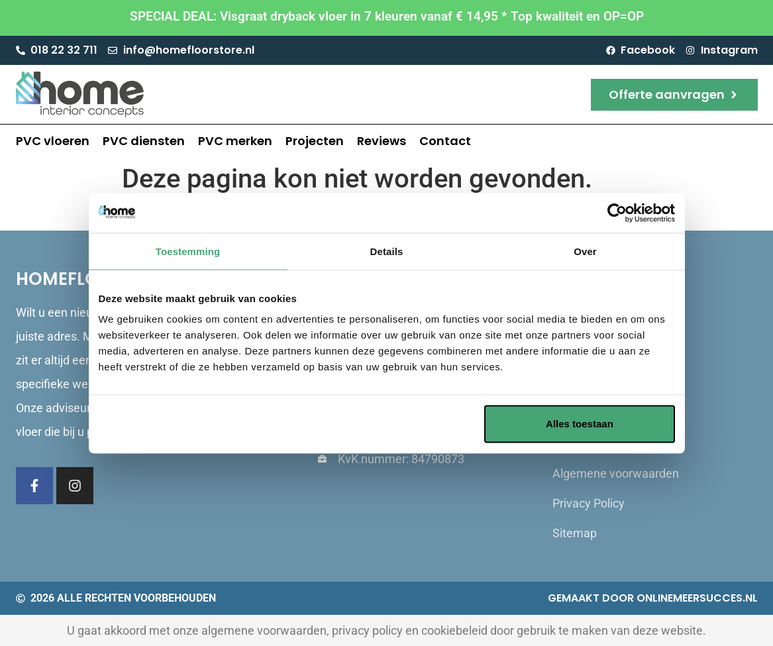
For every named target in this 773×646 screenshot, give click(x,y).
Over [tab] (585, 250)
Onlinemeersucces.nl (697, 598)
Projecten (314, 141)
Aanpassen (384, 423)
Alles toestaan (579, 423)
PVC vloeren (52, 141)
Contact (445, 141)
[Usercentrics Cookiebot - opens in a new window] (617, 213)
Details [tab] (386, 250)
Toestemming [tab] (188, 250)
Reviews (381, 141)
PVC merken (235, 141)
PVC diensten (144, 141)
